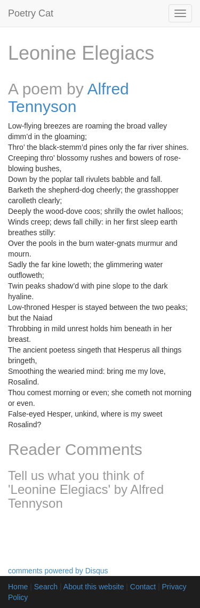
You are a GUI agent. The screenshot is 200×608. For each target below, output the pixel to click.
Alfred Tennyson (68, 97)
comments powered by (58, 570)
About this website (93, 586)
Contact (143, 586)
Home (18, 586)
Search (46, 586)
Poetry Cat (30, 13)
